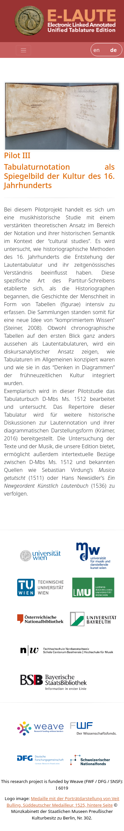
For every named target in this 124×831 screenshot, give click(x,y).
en (96, 50)
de (113, 50)
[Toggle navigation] (23, 50)
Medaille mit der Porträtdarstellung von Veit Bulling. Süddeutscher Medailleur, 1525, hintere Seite (63, 801)
